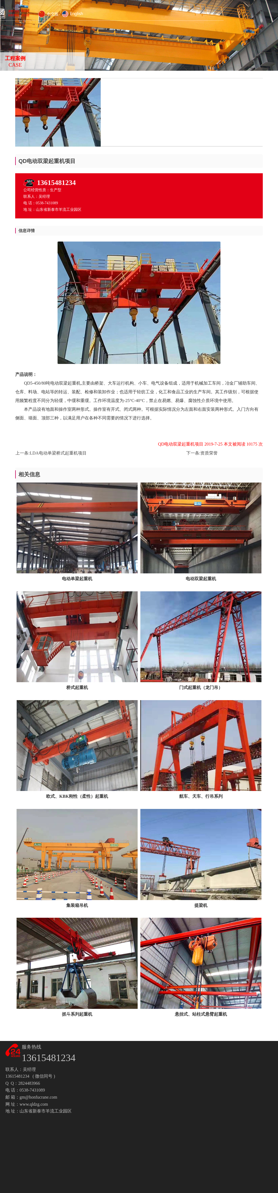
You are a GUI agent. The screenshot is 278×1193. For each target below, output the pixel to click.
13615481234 (56, 183)
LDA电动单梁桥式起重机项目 (58, 453)
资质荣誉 (209, 453)
